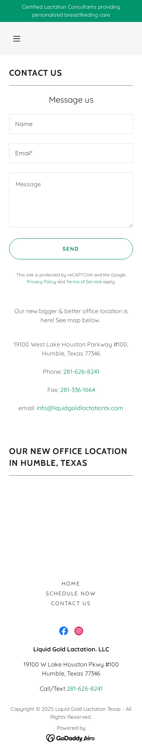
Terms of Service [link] (84, 281)
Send (70, 248)
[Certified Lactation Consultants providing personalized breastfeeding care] (71, 11)
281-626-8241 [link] (81, 371)
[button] (16, 38)
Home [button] (71, 583)
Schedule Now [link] (71, 593)
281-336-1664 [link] (77, 389)
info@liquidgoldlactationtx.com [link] (80, 408)
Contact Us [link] (71, 603)
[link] (63, 630)
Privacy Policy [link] (41, 281)
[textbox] (71, 124)
